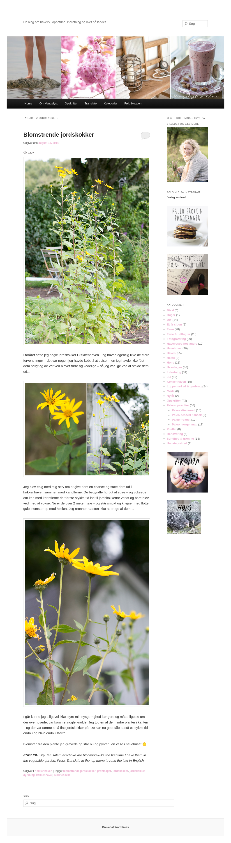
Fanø (170, 329)
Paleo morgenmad (184, 424)
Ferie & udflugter (178, 334)
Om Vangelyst (48, 103)
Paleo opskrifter (178, 405)
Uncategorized (177, 443)
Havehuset (174, 348)
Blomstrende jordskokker (58, 134)
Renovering (175, 434)
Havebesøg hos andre (182, 343)
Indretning (174, 372)
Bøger (171, 315)
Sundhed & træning (180, 438)
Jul (169, 377)
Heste (171, 357)
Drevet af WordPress (115, 827)
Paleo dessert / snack (187, 415)
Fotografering (176, 339)
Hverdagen (174, 367)
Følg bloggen (132, 103)
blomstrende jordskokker (79, 771)
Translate (91, 103)
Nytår (170, 396)
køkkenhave (44, 775)
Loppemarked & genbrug (184, 386)
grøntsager (104, 771)
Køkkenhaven (43, 771)
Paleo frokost (181, 419)
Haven (171, 353)
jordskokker (120, 771)
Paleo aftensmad (183, 410)
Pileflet (172, 429)
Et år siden (174, 324)
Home (28, 103)
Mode (171, 391)
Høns (170, 362)
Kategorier (110, 103)
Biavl (170, 310)
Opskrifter (71, 103)
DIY (169, 319)
